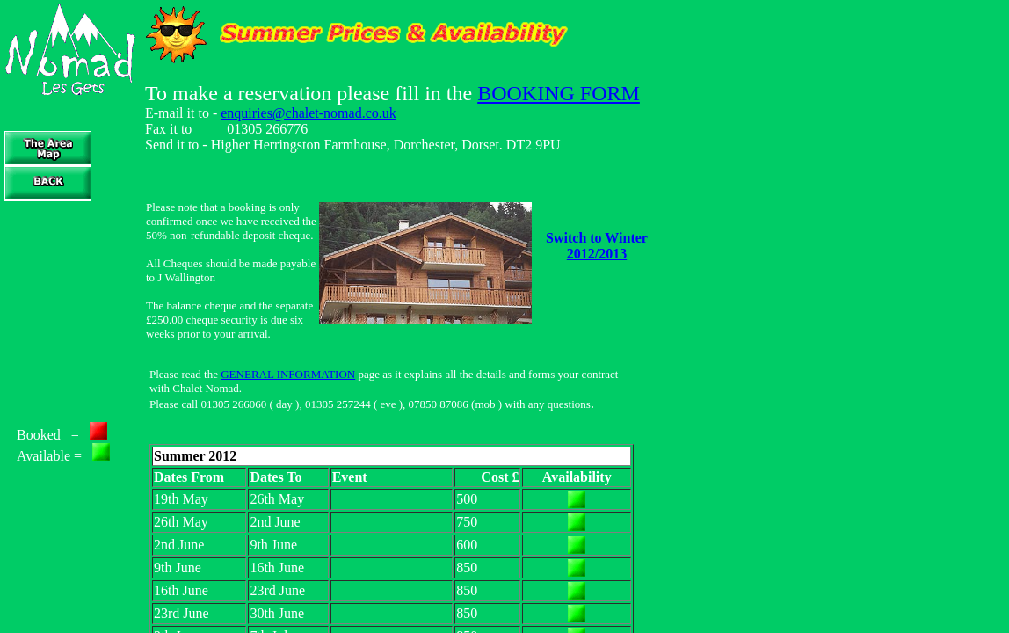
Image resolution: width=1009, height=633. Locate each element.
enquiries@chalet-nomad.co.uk (308, 113)
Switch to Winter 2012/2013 (597, 245)
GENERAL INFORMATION (288, 374)
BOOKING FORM (558, 93)
